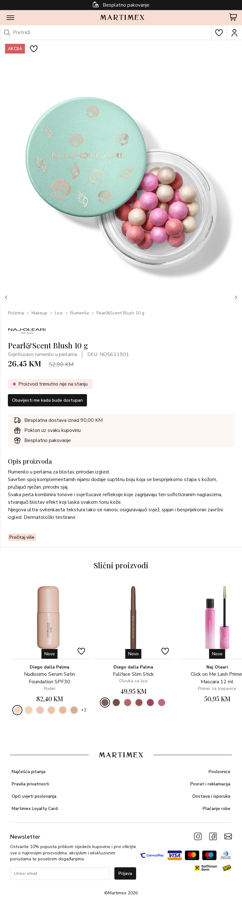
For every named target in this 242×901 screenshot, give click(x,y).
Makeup (39, 313)
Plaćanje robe (216, 809)
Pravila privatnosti (30, 784)
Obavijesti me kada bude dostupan (47, 400)
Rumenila (79, 313)
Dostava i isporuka (211, 796)
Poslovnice (219, 772)
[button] (6, 297)
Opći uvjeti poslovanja (34, 796)
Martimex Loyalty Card (35, 809)
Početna (16, 313)
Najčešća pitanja (28, 772)
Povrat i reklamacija (210, 784)
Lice (59, 313)
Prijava (125, 873)
